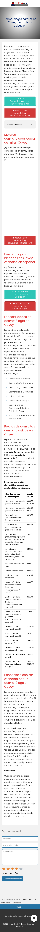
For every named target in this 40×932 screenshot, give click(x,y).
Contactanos (10, 916)
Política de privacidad (23, 916)
